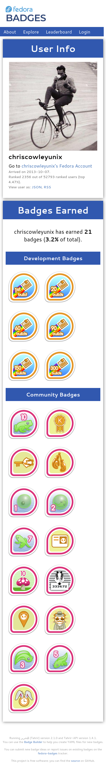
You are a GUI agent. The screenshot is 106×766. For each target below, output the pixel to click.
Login (84, 31)
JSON (37, 186)
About (9, 31)
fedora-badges (47, 753)
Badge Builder (33, 742)
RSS (47, 186)
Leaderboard (59, 31)
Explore (31, 31)
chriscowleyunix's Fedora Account (56, 165)
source (75, 761)
